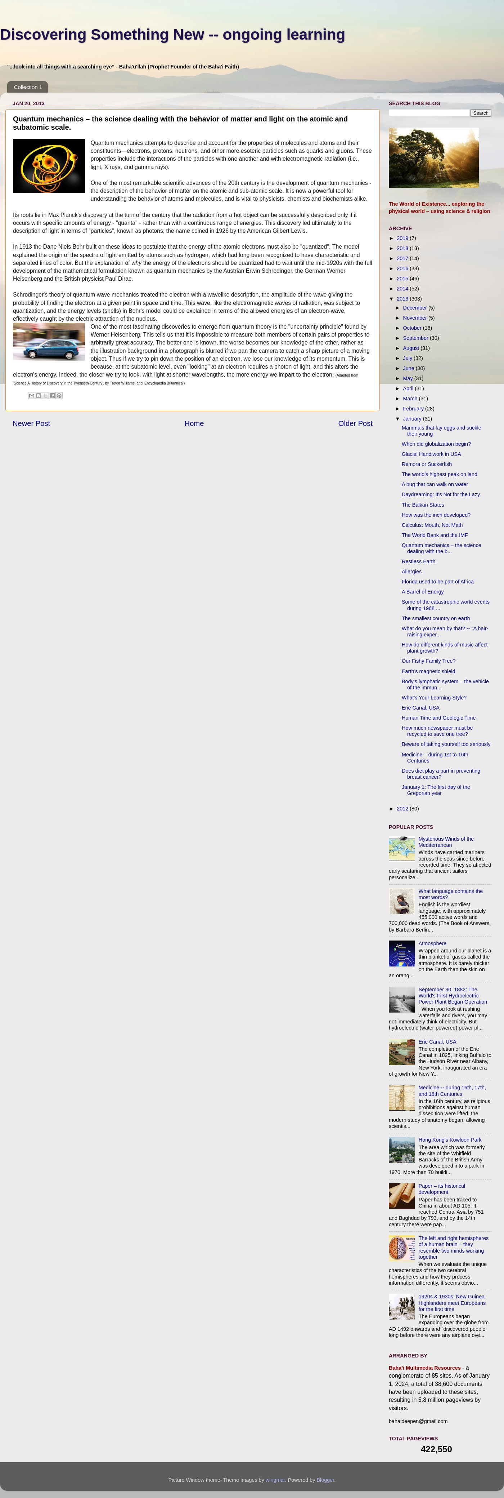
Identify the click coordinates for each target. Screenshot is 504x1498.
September (416, 338)
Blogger (325, 1480)
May (408, 378)
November (415, 318)
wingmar (275, 1480)
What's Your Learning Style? (434, 698)
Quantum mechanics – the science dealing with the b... (441, 548)
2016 (403, 268)
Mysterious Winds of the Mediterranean (446, 842)
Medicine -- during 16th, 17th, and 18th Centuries (452, 1091)
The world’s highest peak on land (439, 474)
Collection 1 (28, 87)
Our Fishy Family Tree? (429, 661)
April (409, 388)
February (414, 409)
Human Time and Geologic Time (439, 718)
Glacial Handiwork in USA (431, 454)
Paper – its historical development (442, 1189)
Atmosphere (433, 943)
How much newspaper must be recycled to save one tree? (437, 731)
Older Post (355, 423)
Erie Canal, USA (421, 708)
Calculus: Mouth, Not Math (432, 525)
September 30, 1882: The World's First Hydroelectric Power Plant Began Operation (453, 996)
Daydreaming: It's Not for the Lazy (441, 494)
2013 (403, 299)
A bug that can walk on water (435, 484)
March (411, 398)
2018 (403, 248)
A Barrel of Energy (423, 592)
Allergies (412, 571)
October (413, 328)
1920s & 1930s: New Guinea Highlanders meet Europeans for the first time (452, 1303)
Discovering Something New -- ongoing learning (172, 34)
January (413, 419)
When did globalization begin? (436, 444)
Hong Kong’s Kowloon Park (450, 1140)
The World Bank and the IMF (435, 535)
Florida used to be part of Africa (438, 581)
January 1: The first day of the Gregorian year (436, 790)
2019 (403, 238)
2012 (403, 809)
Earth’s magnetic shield (428, 671)
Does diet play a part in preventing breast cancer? (441, 774)
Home (194, 423)
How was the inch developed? (436, 515)
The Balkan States (423, 505)
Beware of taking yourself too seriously (446, 744)
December (415, 308)
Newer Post (31, 423)
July (408, 358)
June (409, 368)
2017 (403, 258)
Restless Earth (419, 561)
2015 (403, 278)
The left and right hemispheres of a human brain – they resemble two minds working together (454, 1247)
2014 (403, 289)
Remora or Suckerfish (427, 464)
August (412, 348)
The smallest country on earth (436, 618)
